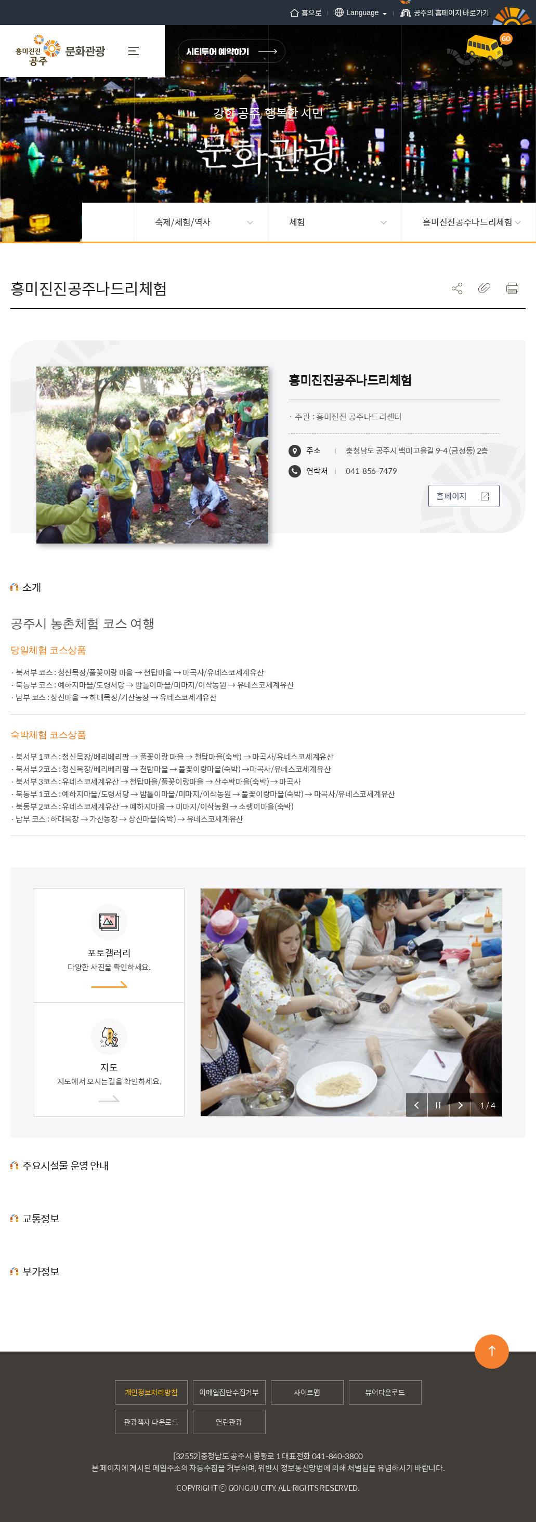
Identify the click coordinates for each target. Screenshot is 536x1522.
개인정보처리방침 (151, 1392)
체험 (338, 222)
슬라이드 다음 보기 (460, 1105)
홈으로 (305, 12)
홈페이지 (462, 495)
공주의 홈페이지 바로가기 (444, 16)
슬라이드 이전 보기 (416, 1105)
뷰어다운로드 (384, 1392)
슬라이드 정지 (438, 1105)
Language (356, 12)
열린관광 (229, 1421)
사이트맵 (307, 1392)
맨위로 (492, 1351)
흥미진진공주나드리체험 (471, 222)
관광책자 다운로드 (151, 1421)
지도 (109, 1060)
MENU (133, 51)
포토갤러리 (109, 946)
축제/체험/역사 (204, 222)
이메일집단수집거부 (228, 1392)
